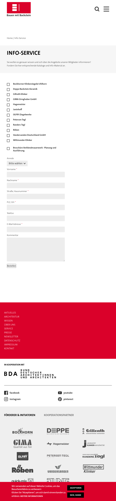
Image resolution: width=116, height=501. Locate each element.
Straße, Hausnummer (17, 191)
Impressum (10, 344)
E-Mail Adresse (14, 224)
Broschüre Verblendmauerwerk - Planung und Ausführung (34, 148)
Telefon (10, 213)
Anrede (10, 158)
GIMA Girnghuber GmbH (25, 99)
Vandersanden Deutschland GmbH (29, 135)
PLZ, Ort (10, 202)
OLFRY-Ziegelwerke (22, 114)
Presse (8, 332)
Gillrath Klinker (20, 94)
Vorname (11, 169)
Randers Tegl (19, 124)
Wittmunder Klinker (22, 140)
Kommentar (12, 235)
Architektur (11, 316)
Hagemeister (19, 104)
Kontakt (9, 348)
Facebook (14, 392)
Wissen (8, 320)
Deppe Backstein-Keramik (25, 88)
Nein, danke (75, 495)
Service (8, 328)
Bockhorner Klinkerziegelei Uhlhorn (30, 83)
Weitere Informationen (31, 496)
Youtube (68, 392)
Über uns (9, 324)
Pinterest (68, 399)
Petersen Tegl (19, 119)
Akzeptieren (75, 488)
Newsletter (11, 336)
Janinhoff (17, 109)
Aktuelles (10, 312)
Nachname (12, 180)
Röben (16, 129)
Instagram (15, 399)
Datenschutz (12, 340)
